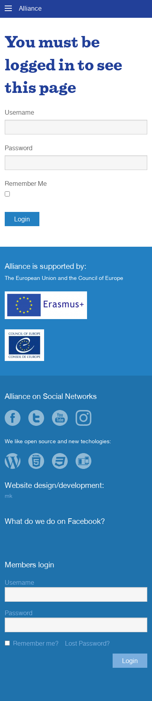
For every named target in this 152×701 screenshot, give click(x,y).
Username (19, 112)
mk (8, 495)
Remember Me (26, 183)
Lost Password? (87, 643)
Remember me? (36, 643)
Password (18, 148)
